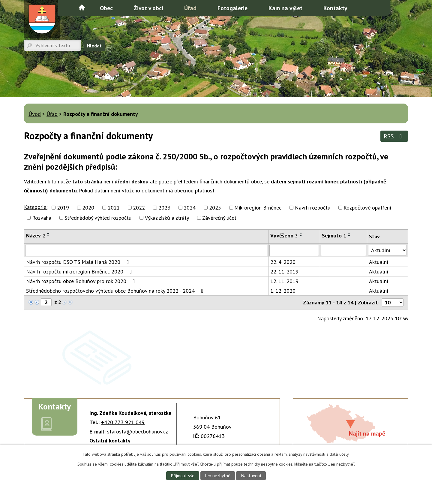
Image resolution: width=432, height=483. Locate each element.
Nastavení (251, 475)
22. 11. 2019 (284, 271)
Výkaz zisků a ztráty (167, 217)
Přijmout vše (182, 475)
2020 (88, 207)
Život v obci (148, 8)
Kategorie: (35, 207)
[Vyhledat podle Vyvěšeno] (294, 250)
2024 (190, 207)
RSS (394, 136)
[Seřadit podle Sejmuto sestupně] (349, 235)
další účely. (340, 454)
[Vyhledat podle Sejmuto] (343, 250)
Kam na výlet (285, 8)
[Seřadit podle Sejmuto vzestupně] (349, 233)
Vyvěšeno (284, 235)
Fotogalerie (233, 8)
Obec (106, 8)
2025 (215, 207)
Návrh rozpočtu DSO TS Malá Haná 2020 (78, 261)
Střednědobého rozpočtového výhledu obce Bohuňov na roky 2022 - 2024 (116, 290)
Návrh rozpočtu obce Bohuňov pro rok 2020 (81, 281)
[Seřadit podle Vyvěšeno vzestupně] (301, 233)
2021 (114, 207)
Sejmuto (334, 235)
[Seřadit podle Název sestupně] (48, 235)
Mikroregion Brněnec (257, 207)
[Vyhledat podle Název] (146, 250)
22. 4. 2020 (283, 261)
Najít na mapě (367, 433)
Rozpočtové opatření (367, 207)
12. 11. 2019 (284, 281)
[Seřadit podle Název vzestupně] (48, 233)
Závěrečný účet (219, 217)
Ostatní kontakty (109, 440)
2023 (164, 207)
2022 (139, 207)
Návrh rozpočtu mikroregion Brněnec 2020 (80, 271)
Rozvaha (41, 217)
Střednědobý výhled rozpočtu (97, 217)
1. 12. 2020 (283, 290)
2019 (63, 207)
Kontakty (335, 8)
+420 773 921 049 (123, 422)
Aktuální (378, 261)
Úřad (190, 8)
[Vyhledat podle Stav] (387, 250)
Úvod (81, 7)
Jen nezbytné (218, 475)
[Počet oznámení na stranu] (393, 302)
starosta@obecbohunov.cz (137, 431)
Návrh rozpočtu (312, 207)
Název (35, 235)
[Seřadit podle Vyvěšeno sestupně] (301, 235)
